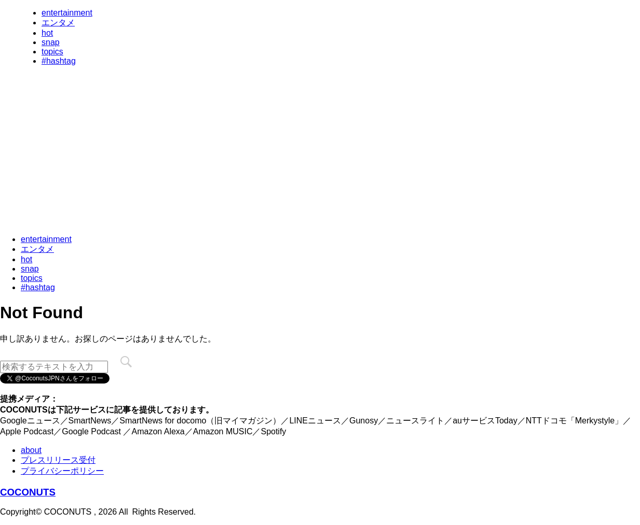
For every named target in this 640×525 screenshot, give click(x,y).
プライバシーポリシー (62, 470)
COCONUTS (28, 492)
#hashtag (59, 60)
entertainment (67, 12)
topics (52, 51)
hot (47, 33)
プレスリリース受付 (58, 460)
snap (51, 42)
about (31, 450)
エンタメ (58, 22)
